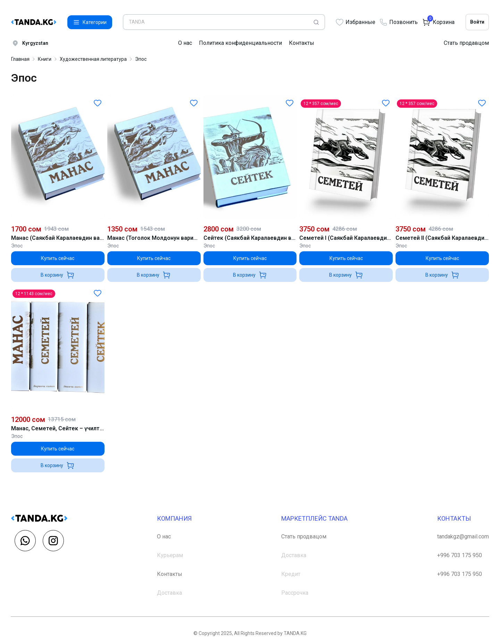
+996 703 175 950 (459, 555)
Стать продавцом (466, 43)
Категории (90, 22)
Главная (20, 59)
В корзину (58, 275)
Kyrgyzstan (29, 43)
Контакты (301, 43)
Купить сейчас (57, 258)
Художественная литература (93, 59)
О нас (185, 43)
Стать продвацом (303, 536)
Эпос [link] (141, 59)
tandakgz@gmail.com (463, 536)
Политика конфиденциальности (240, 43)
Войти (477, 22)
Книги (44, 59)
